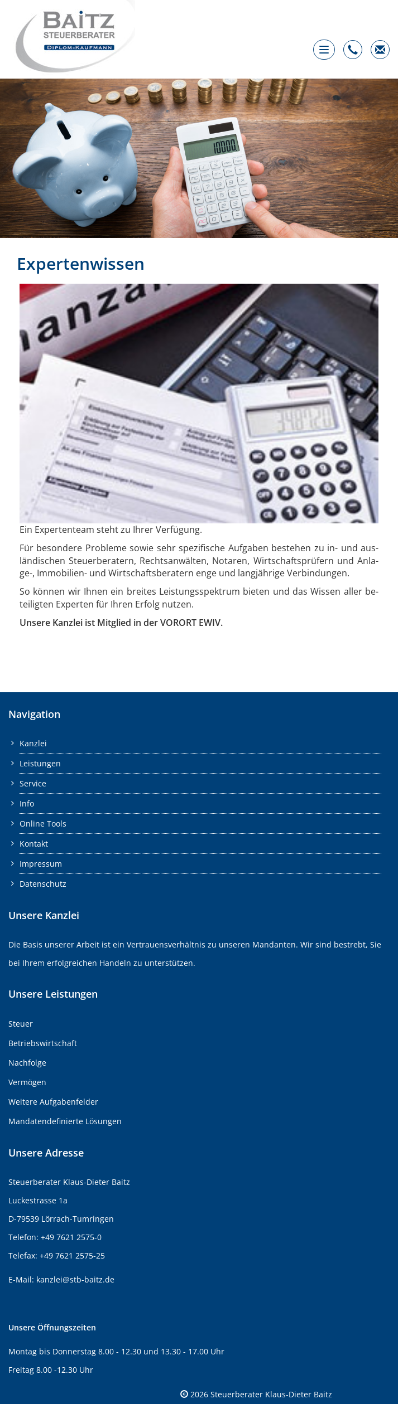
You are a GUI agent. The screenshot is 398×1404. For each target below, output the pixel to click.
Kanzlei (33, 743)
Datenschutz (43, 883)
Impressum (41, 863)
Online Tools (43, 823)
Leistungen (40, 763)
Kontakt (34, 843)
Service (33, 783)
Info (27, 803)
